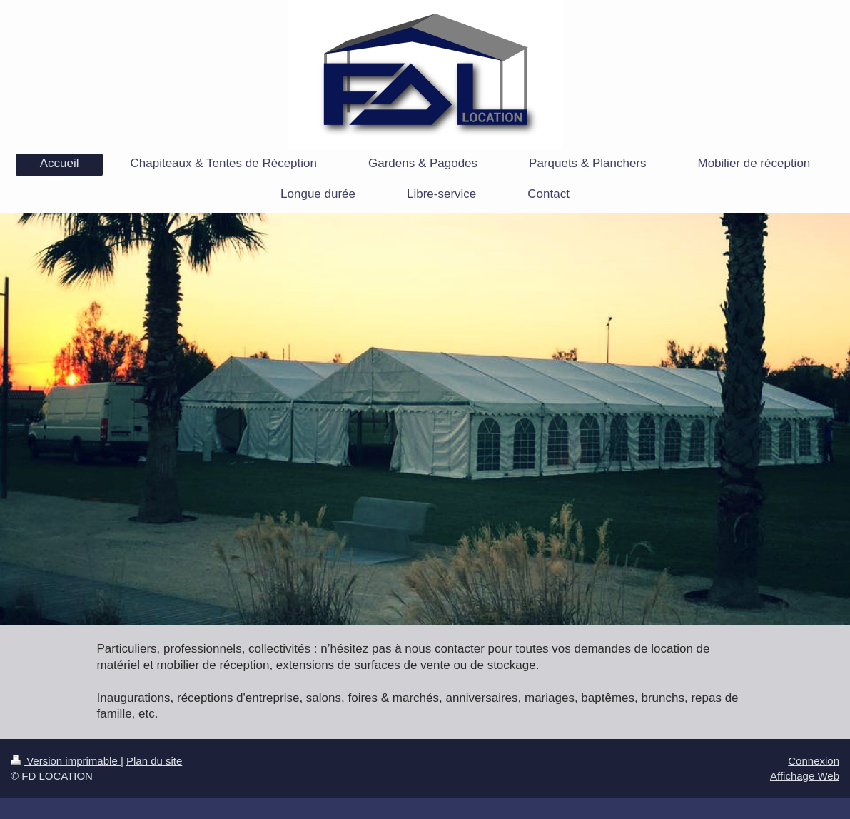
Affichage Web (804, 776)
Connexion (813, 761)
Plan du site (154, 761)
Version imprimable (66, 761)
